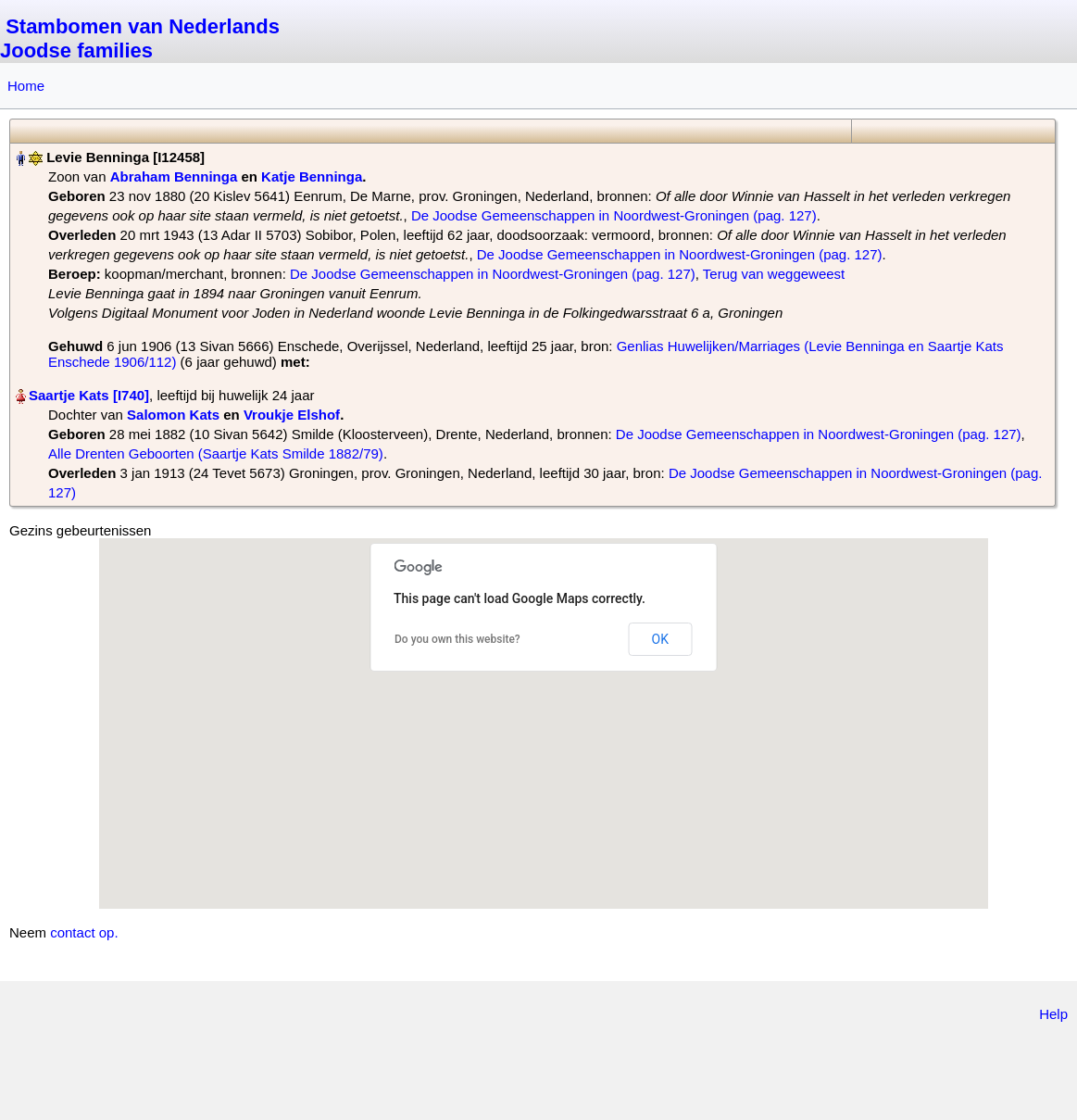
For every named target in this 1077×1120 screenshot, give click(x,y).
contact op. (84, 932)
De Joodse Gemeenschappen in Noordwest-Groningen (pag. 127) (614, 215)
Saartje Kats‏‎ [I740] (89, 395)
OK (660, 639)
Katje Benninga (311, 176)
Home (25, 86)
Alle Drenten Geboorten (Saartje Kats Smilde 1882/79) (215, 453)
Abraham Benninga (174, 176)
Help (1053, 1014)
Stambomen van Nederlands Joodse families (140, 38)
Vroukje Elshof (292, 414)
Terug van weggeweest (774, 274)
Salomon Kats (173, 414)
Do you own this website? (457, 639)
